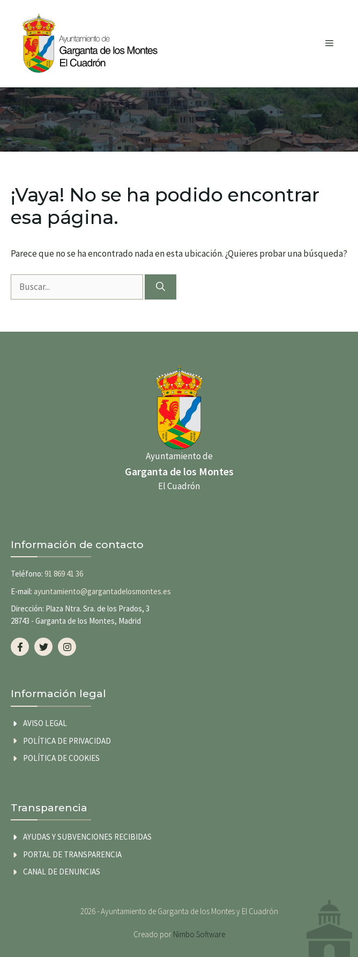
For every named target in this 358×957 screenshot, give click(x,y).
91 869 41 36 (63, 574)
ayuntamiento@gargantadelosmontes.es (102, 591)
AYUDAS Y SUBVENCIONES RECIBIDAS (87, 837)
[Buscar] (160, 287)
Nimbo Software (199, 934)
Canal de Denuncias (61, 871)
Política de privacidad (67, 741)
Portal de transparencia (72, 854)
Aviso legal (45, 723)
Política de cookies (61, 758)
